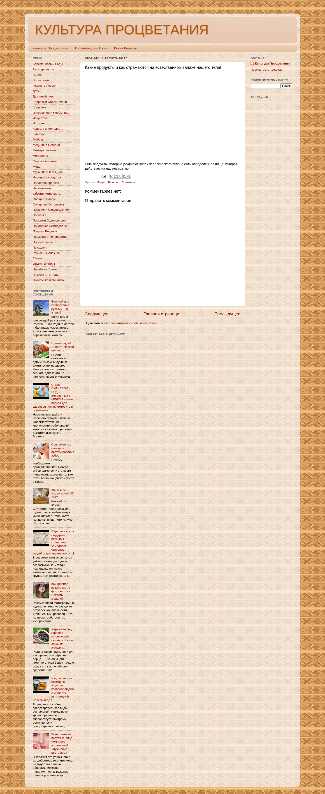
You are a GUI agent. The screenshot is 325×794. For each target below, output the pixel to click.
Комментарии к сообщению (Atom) (133, 323)
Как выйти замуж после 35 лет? (62, 493)
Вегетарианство (44, 69)
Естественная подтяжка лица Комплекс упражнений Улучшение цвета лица (61, 743)
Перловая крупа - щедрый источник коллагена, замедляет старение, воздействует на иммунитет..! (53, 542)
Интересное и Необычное (51, 112)
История (38, 123)
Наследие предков (46, 183)
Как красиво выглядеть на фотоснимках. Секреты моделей (61, 591)
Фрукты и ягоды (44, 263)
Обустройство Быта (46, 193)
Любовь (38, 139)
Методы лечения (44, 150)
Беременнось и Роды (48, 64)
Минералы (40, 155)
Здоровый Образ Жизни (50, 102)
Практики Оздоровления (50, 220)
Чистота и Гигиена (45, 274)
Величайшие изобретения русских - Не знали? (60, 307)
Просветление (43, 242)
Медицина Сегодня (46, 145)
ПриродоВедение (45, 231)
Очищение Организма (48, 204)
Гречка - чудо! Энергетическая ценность (62, 347)
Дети (36, 91)
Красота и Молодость (48, 128)
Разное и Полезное (121, 182)
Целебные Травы (45, 269)
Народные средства (47, 177)
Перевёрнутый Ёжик (91, 48)
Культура (39, 134)
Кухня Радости (125, 48)
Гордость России (44, 85)
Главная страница (161, 314)
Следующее (97, 314)
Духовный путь (43, 96)
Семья (37, 258)
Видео (101, 182)
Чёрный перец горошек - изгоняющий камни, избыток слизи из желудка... (62, 638)
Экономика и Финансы (48, 280)
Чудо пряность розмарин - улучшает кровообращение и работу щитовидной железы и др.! (53, 689)
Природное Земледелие (50, 226)
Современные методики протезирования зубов (62, 450)
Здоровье (39, 107)
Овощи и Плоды (44, 199)
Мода (36, 166)
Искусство (40, 118)
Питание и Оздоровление (51, 209)
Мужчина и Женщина (48, 172)
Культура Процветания (50, 48)
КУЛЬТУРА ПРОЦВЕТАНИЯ (122, 29)
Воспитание (41, 80)
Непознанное (42, 188)
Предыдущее (227, 314)
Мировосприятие (45, 161)
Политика (39, 215)
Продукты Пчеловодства (50, 236)
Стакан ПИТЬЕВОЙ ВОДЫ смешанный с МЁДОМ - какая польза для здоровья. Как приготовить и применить (53, 397)
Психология (41, 247)
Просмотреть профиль (267, 69)
